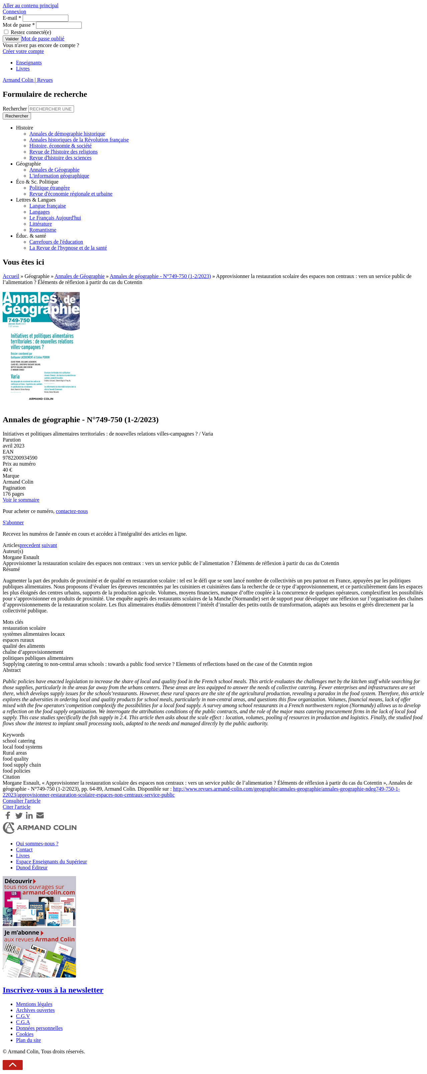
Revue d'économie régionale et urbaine (70, 194)
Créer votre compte (23, 51)
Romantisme (42, 230)
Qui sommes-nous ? (37, 843)
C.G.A (23, 1022)
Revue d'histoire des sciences (60, 158)
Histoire (24, 127)
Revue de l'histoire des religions (63, 152)
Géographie (28, 164)
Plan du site (28, 1040)
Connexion (14, 11)
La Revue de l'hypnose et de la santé (68, 248)
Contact (24, 849)
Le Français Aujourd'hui (55, 218)
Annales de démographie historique (67, 134)
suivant (49, 545)
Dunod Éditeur (32, 867)
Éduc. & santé (31, 236)
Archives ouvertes (35, 1010)
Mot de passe (19, 25)
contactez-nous (72, 511)
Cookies (24, 1034)
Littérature (40, 224)
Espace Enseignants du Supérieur (51, 861)
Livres (23, 68)
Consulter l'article (22, 801)
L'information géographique (59, 176)
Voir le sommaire (21, 500)
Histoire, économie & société (60, 146)
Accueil (11, 276)
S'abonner (13, 522)
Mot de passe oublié (43, 38)
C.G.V (23, 1016)
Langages (39, 212)
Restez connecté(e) (31, 32)
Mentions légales (34, 1004)
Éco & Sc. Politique (37, 182)
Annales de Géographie (54, 170)
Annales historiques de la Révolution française (79, 140)
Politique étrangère (49, 188)
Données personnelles (39, 1028)
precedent (30, 545)
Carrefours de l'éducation (56, 242)
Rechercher (15, 108)
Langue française (47, 206)
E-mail (12, 18)
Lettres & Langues (36, 200)
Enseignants (29, 62)
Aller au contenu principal (31, 5)
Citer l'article (16, 807)
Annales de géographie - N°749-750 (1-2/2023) (160, 276)
